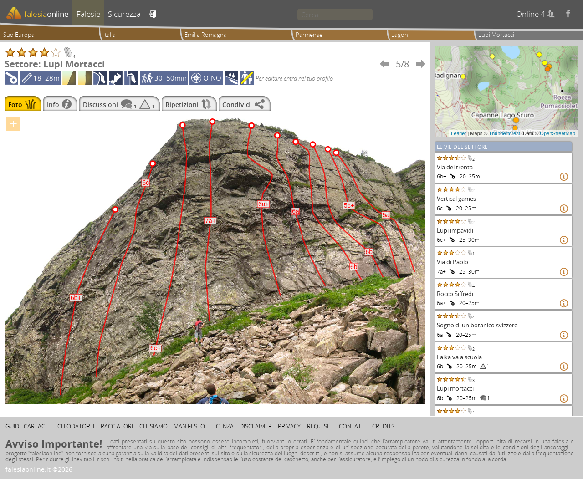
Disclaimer (256, 426)
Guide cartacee (28, 426)
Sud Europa (19, 35)
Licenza (222, 426)
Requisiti (320, 426)
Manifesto (189, 426)
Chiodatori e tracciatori (95, 426)
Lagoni (400, 35)
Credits (383, 426)
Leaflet (458, 133)
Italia (109, 35)
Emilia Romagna (205, 35)
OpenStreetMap (557, 133)
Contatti (352, 426)
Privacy (289, 426)
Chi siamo (153, 426)
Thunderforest (504, 133)
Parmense (309, 35)
